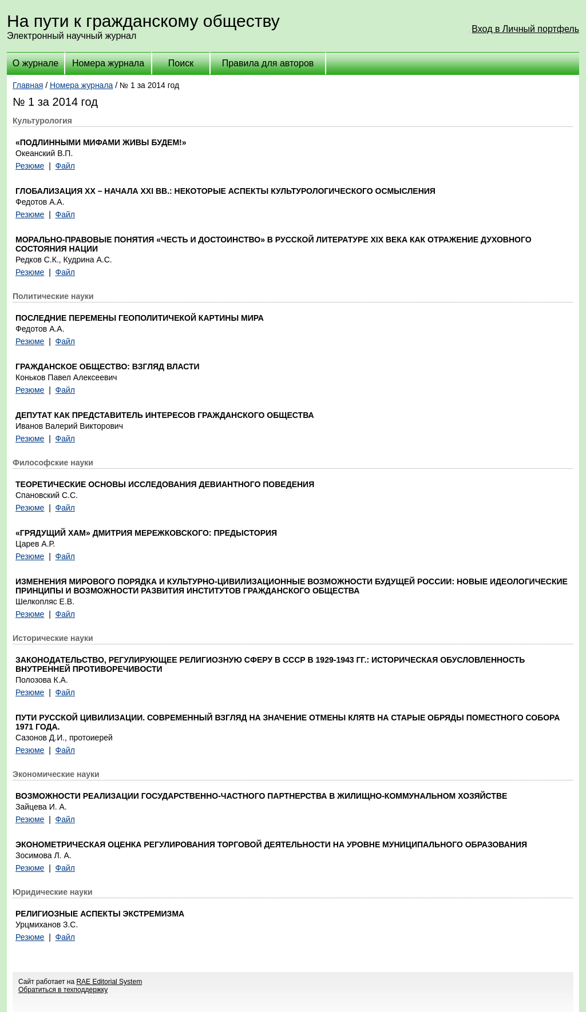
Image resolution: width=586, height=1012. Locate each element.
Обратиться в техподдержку (63, 990)
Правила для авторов (268, 63)
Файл (65, 165)
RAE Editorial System (109, 982)
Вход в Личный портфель (525, 29)
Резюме (29, 165)
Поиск (180, 63)
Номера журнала (108, 63)
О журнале (35, 63)
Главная (28, 85)
